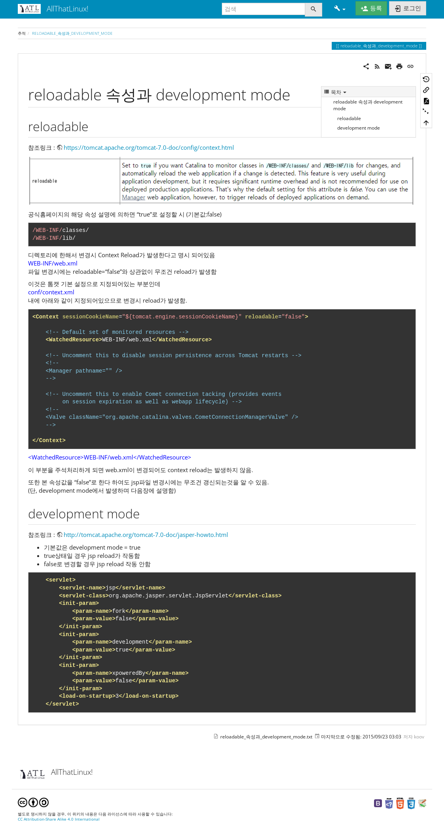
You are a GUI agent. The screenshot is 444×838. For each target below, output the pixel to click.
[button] (339, 9)
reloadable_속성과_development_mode (72, 33)
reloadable (349, 118)
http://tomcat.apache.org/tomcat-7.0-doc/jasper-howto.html (146, 535)
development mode (358, 127)
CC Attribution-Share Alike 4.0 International (59, 819)
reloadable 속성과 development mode (367, 105)
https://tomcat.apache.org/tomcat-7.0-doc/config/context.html (149, 147)
